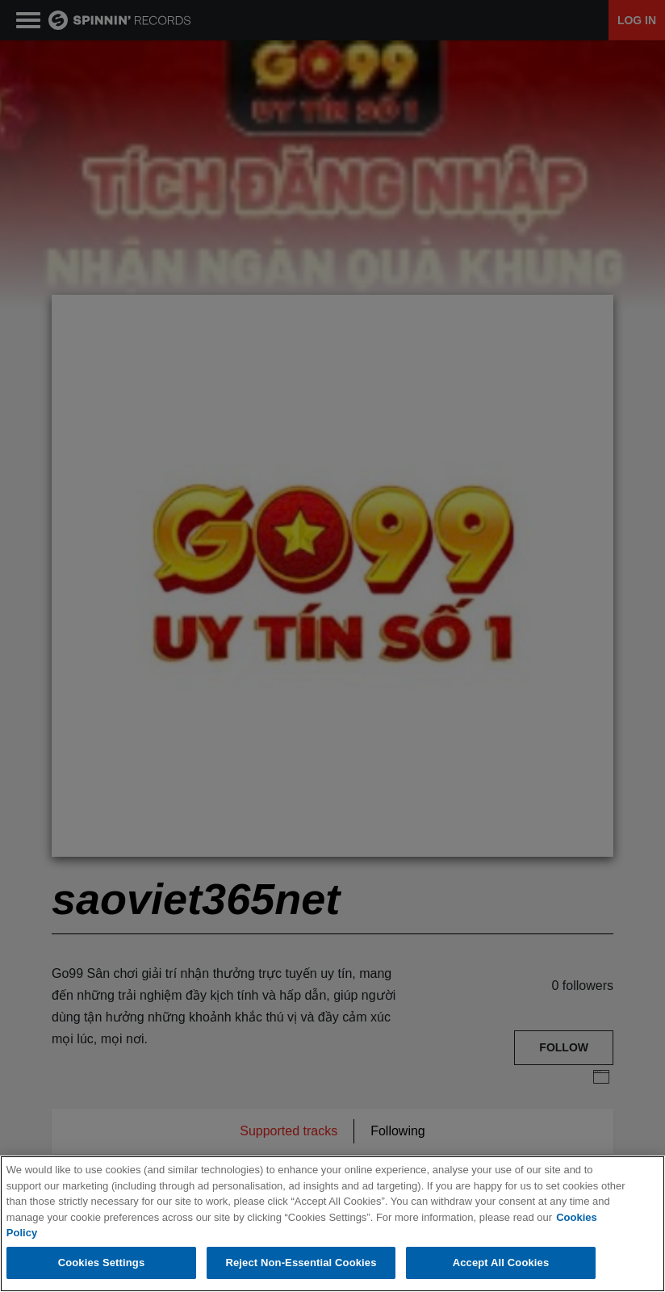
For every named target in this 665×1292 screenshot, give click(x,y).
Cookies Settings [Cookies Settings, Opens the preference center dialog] (101, 1262)
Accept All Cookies (501, 1262)
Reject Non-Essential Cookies (300, 1262)
